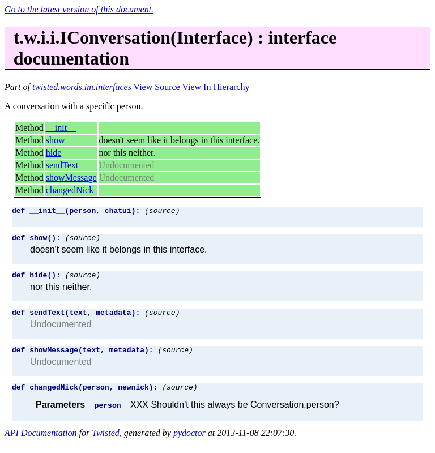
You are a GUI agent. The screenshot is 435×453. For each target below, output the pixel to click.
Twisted (106, 443)
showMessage (71, 177)
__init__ (61, 128)
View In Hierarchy (215, 87)
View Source (157, 87)
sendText (62, 165)
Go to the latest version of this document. (79, 9)
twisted (45, 87)
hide (54, 152)
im (88, 87)
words (71, 87)
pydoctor (189, 443)
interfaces (113, 87)
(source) (162, 212)
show (55, 140)
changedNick (69, 190)
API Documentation (41, 443)
